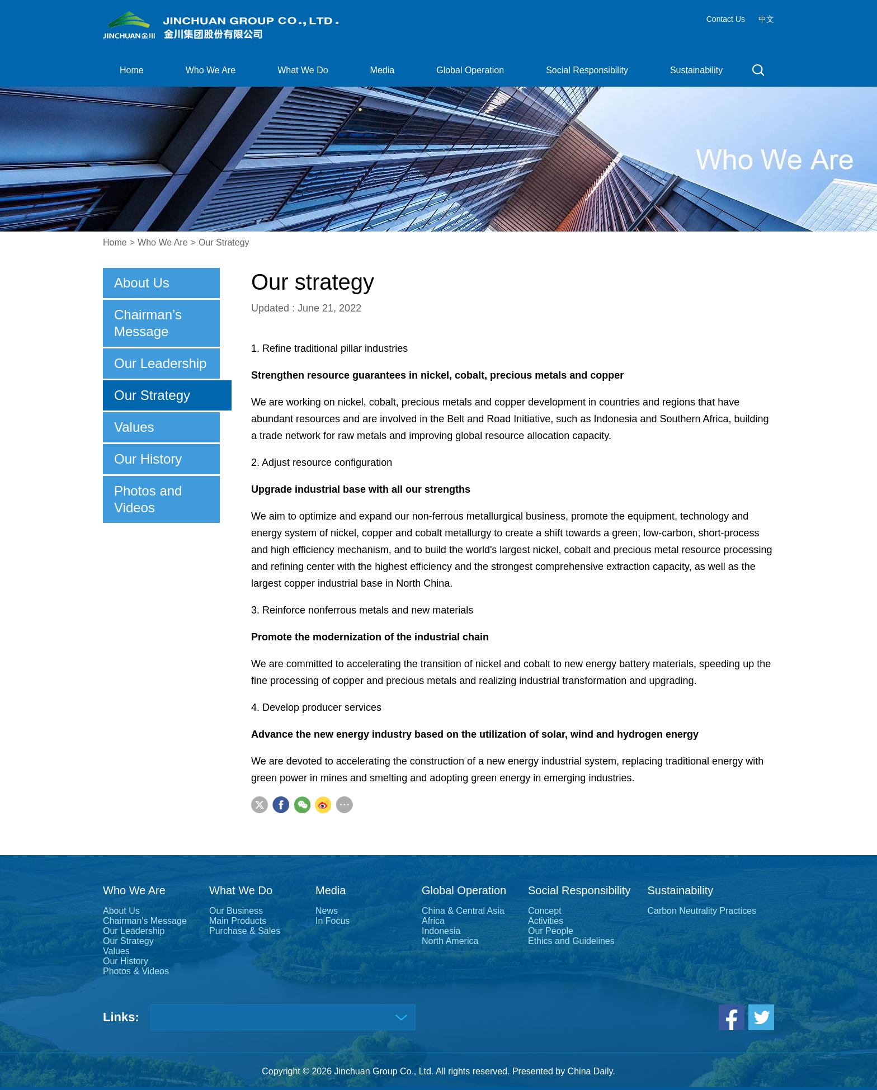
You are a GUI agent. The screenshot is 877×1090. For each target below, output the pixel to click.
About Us (141, 282)
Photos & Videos (136, 971)
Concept (545, 911)
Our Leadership (160, 363)
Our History (148, 458)
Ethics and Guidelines (571, 941)
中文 (766, 19)
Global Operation (470, 70)
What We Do (302, 70)
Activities (545, 921)
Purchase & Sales (244, 931)
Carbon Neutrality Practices (701, 911)
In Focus (332, 921)
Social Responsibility (587, 70)
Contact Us (725, 19)
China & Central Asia (463, 911)
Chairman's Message (145, 921)
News (326, 911)
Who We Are (211, 70)
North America (450, 941)
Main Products (237, 921)
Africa (433, 921)
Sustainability (696, 70)
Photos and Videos (148, 499)
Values (134, 427)
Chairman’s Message (148, 323)
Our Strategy (224, 242)
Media (382, 70)
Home (132, 70)
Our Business (236, 911)
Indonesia (441, 931)
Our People (550, 931)
